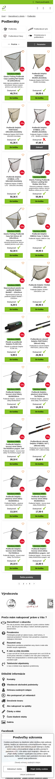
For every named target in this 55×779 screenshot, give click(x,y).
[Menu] (50, 8)
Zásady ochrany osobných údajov (27, 762)
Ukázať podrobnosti (27, 774)
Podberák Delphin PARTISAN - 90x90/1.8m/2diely (39, 76)
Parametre (39, 44)
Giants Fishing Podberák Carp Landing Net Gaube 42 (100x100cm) (14, 79)
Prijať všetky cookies (39, 769)
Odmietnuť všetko (14, 769)
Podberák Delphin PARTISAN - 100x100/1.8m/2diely (14, 130)
